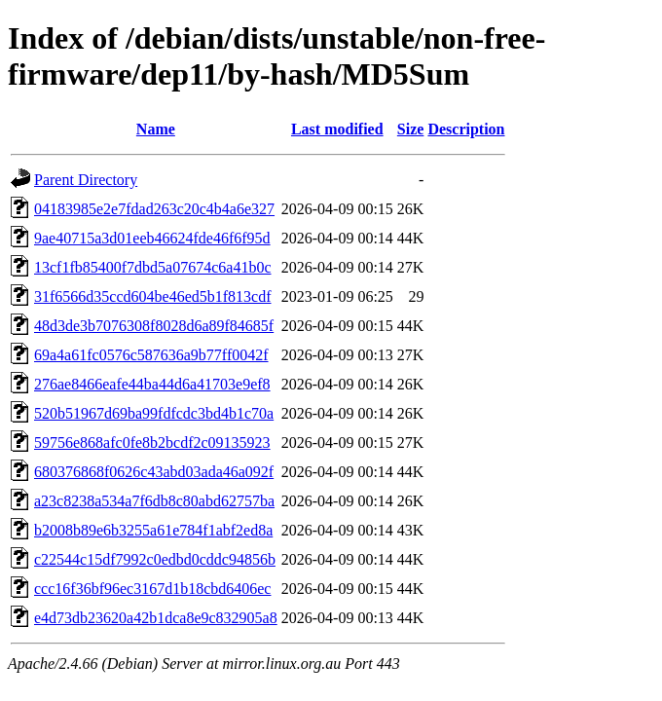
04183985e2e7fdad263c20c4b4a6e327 (154, 209)
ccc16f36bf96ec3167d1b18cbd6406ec (152, 588)
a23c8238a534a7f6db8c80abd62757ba (154, 501)
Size (410, 129)
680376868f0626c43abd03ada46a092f (154, 471)
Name (155, 129)
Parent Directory (85, 179)
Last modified (337, 129)
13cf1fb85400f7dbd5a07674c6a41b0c (153, 267)
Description (465, 129)
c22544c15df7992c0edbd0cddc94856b (155, 559)
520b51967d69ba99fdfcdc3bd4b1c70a (154, 413)
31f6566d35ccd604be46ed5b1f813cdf (153, 296)
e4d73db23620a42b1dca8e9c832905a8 (155, 617)
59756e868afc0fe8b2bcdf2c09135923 (152, 442)
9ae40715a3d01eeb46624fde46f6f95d (152, 238)
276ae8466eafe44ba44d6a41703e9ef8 (152, 384)
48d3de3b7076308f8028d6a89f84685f (154, 325)
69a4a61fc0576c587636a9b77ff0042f (151, 355)
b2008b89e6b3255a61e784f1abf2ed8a (153, 530)
